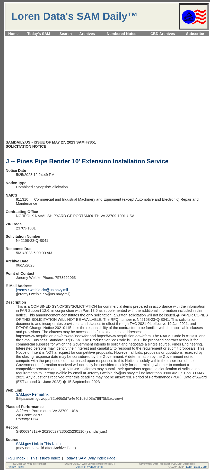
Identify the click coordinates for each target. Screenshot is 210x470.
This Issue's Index (45, 458)
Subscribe (195, 34)
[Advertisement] (48, 90)
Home (13, 34)
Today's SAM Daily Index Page (90, 458)
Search (65, 34)
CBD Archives (162, 34)
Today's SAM (38, 34)
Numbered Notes (121, 34)
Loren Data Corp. (196, 466)
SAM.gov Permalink (32, 394)
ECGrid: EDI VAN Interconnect (29, 464)
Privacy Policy (15, 466)
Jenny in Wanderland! (89, 466)
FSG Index (16, 458)
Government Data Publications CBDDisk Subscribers (167, 464)
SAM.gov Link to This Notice (39, 444)
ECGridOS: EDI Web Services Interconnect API (90, 464)
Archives (87, 34)
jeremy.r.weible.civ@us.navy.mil (42, 290)
